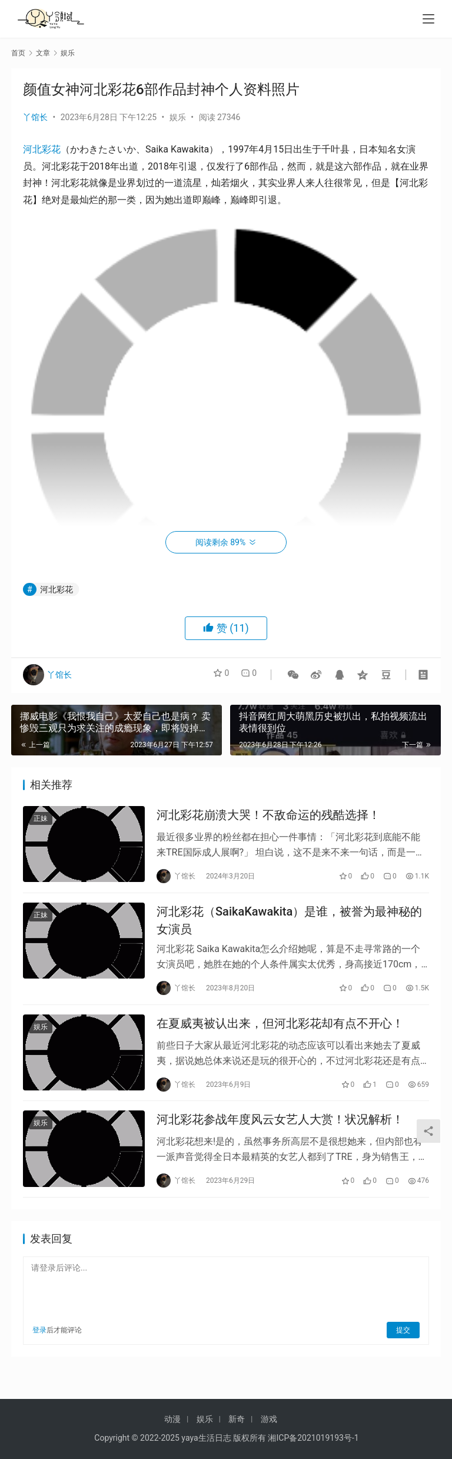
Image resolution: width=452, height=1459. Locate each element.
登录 (39, 1349)
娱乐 (178, 117)
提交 (403, 1349)
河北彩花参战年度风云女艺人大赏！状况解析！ (280, 1136)
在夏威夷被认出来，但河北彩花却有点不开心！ (280, 1035)
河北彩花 (42, 149)
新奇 (236, 1419)
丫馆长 (35, 117)
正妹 (41, 821)
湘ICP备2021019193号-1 (313, 1438)
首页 (18, 53)
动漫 (172, 1419)
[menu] (428, 18)
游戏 (269, 1419)
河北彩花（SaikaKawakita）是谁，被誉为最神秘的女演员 (289, 927)
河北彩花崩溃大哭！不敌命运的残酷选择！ (268, 817)
